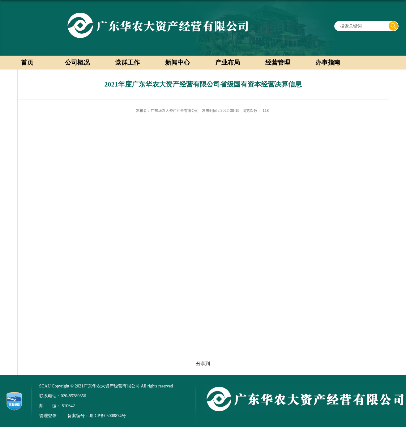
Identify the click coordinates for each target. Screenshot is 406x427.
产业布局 (227, 62)
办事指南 (327, 62)
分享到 (203, 363)
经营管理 (277, 62)
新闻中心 (177, 62)
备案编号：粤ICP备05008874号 (96, 415)
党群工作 (127, 62)
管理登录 (48, 415)
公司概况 (77, 62)
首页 (27, 62)
